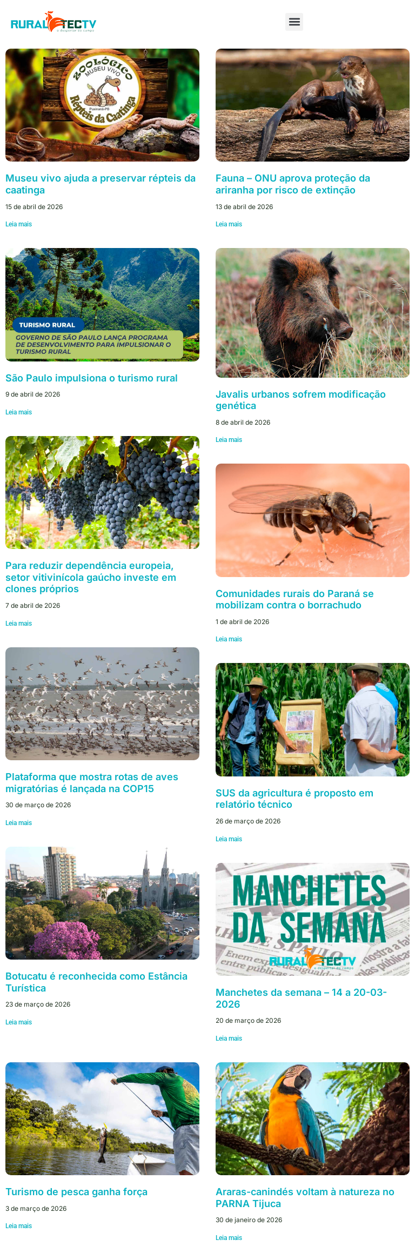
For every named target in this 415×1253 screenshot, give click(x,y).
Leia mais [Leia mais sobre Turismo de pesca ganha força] (18, 1226)
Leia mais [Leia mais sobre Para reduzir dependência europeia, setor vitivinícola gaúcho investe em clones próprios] (18, 623)
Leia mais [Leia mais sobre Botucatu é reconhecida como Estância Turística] (18, 1022)
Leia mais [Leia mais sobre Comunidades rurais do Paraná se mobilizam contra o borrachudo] (229, 639)
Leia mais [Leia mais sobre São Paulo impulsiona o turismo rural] (18, 412)
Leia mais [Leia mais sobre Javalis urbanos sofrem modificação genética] (229, 440)
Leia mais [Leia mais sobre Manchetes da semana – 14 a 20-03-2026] (229, 1038)
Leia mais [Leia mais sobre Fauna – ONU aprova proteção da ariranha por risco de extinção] (229, 224)
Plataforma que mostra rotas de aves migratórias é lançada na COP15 (91, 782)
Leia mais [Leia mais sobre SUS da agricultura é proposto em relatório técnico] (229, 839)
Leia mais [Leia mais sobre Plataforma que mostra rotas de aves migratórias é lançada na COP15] (18, 823)
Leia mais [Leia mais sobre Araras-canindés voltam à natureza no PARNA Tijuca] (229, 1238)
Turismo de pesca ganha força (76, 1191)
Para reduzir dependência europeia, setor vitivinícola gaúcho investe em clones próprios (90, 577)
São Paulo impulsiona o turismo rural (91, 378)
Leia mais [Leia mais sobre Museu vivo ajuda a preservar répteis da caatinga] (18, 224)
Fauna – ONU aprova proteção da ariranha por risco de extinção (293, 184)
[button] (294, 22)
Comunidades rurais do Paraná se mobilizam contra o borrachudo (295, 599)
